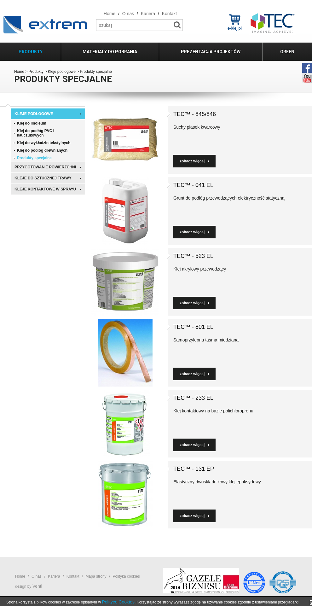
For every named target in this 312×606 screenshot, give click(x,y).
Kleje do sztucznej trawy (43, 178)
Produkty (36, 71)
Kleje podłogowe (62, 71)
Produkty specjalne (34, 158)
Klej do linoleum (31, 123)
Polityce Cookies (118, 601)
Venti (37, 586)
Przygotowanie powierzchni (45, 167)
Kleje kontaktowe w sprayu (45, 189)
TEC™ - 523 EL (193, 256)
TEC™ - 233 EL (193, 398)
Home (19, 71)
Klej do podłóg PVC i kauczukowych (35, 133)
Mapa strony (96, 576)
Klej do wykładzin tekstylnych (43, 143)
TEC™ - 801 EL (193, 327)
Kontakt (72, 576)
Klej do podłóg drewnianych (42, 150)
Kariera (54, 576)
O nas (37, 576)
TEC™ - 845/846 (194, 114)
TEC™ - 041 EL (193, 185)
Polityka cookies (126, 576)
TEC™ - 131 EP (193, 469)
